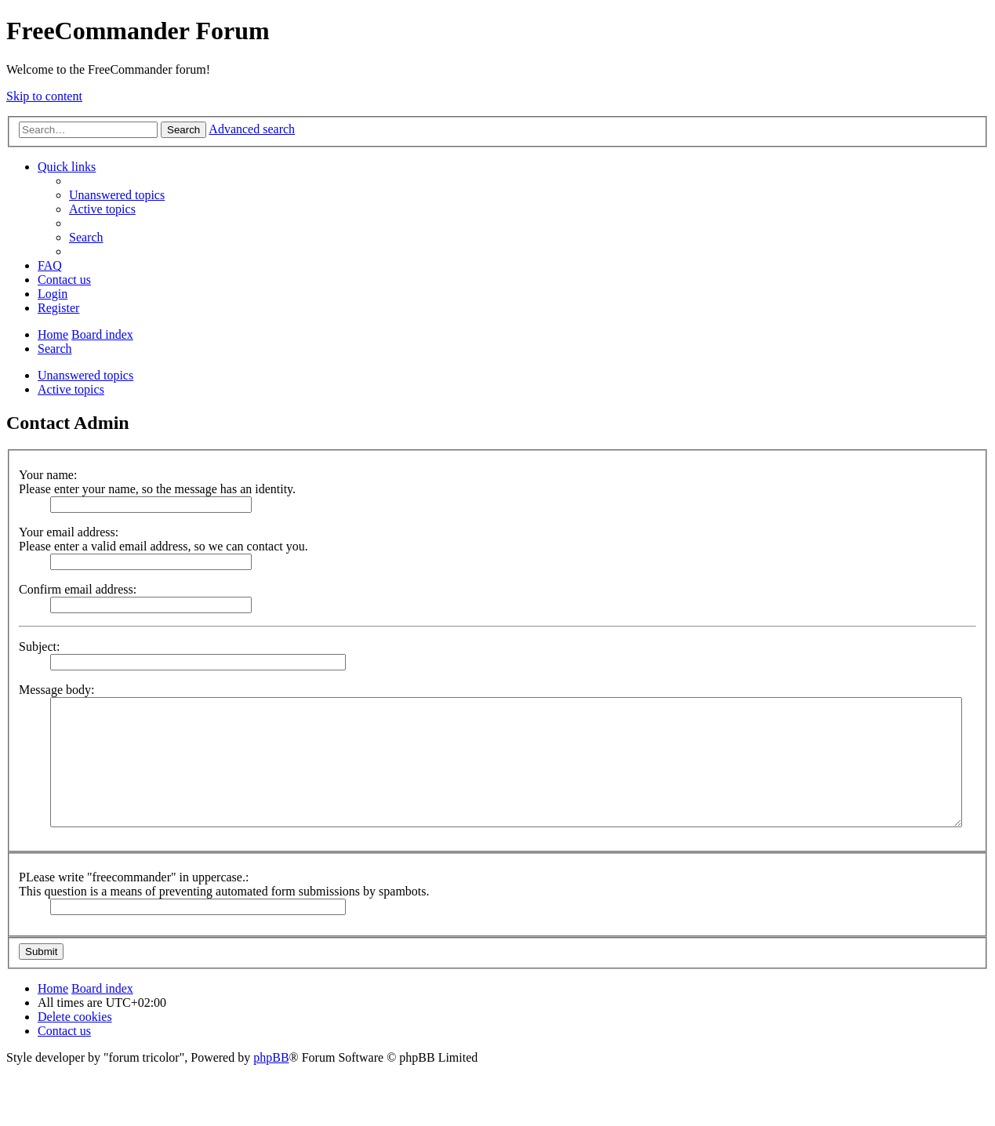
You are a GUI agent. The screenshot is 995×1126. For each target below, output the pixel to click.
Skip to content (44, 96)
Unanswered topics (85, 375)
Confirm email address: (77, 589)
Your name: (48, 474)
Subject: (39, 646)
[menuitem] (117, 195)
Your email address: (68, 532)
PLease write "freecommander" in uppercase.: (134, 877)
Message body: (56, 689)
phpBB (271, 1057)
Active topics (71, 389)
